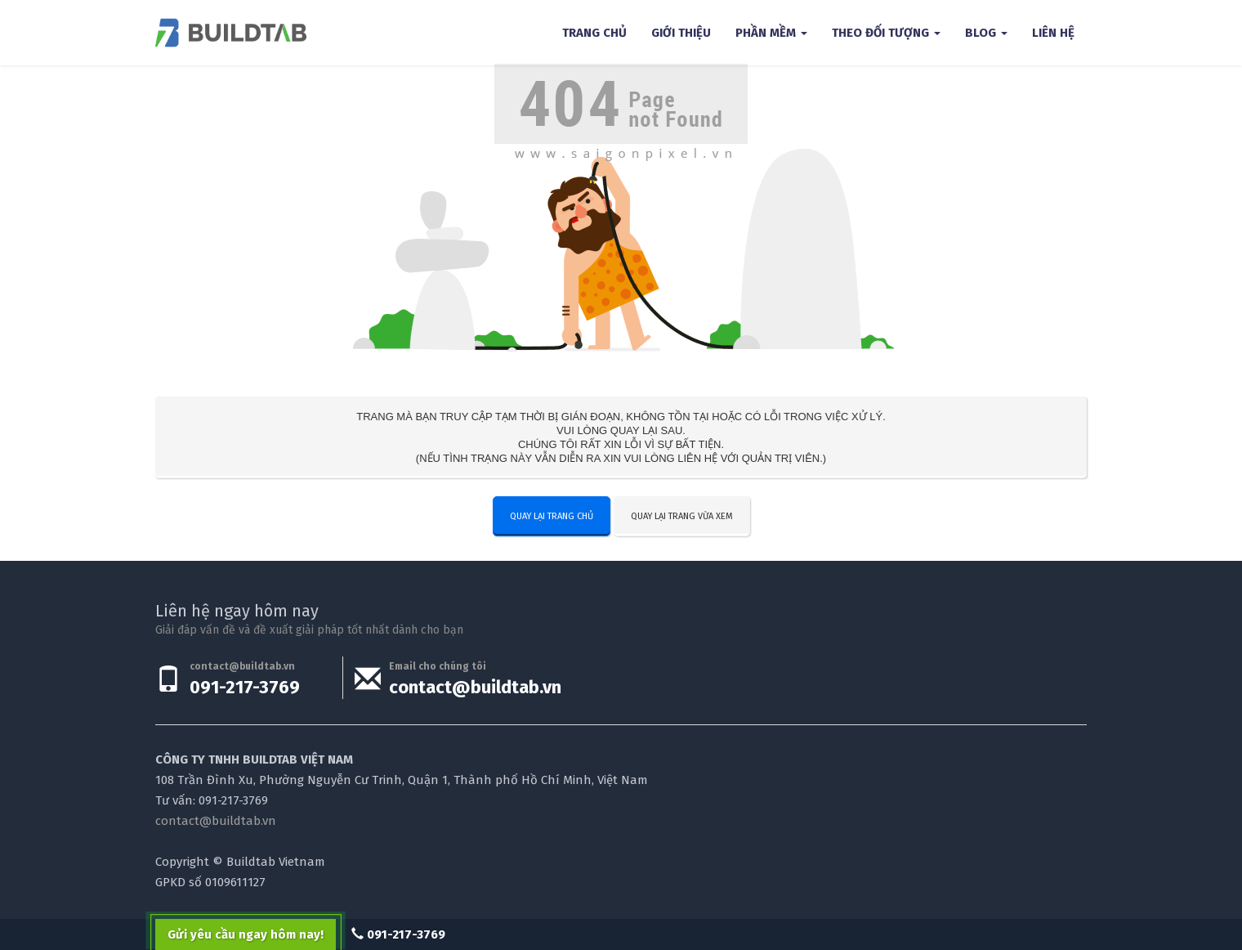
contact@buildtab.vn (475, 687)
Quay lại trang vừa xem (682, 516)
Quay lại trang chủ (551, 516)
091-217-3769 (245, 687)
